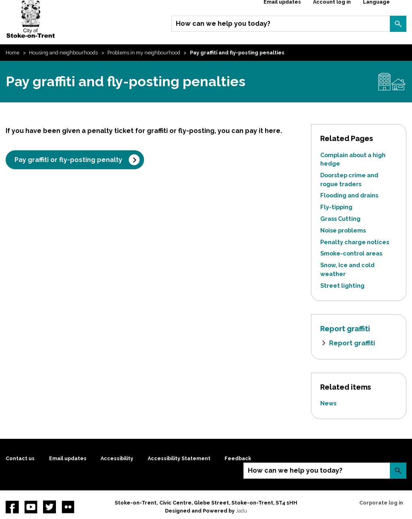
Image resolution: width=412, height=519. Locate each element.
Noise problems (343, 230)
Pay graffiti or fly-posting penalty (68, 160)
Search (398, 24)
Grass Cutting (340, 218)
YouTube (31, 506)
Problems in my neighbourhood (143, 53)
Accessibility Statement (179, 458)
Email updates (68, 458)
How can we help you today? (223, 23)
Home (12, 53)
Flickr (68, 506)
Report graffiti (352, 343)
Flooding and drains (349, 195)
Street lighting (342, 285)
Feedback (238, 458)
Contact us (20, 458)
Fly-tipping (336, 206)
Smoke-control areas (351, 253)
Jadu (241, 511)
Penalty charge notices (354, 242)
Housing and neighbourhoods (63, 53)
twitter (49, 506)
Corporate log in (381, 503)
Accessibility (117, 458)
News (328, 403)
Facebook (12, 506)
